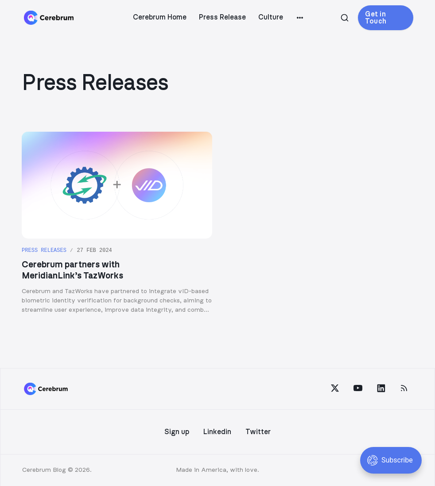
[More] (300, 18)
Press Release (222, 17)
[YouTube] (358, 388)
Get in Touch (376, 18)
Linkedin (217, 431)
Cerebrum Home (159, 17)
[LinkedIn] (381, 388)
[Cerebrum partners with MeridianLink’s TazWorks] (117, 223)
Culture (270, 17)
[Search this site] (344, 17)
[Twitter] (335, 388)
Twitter (258, 431)
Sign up (176, 431)
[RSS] (404, 388)
